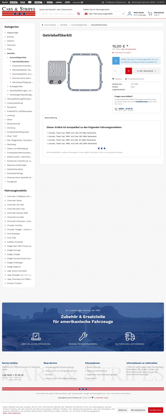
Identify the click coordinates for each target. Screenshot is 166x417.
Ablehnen (122, 410)
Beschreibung (51, 118)
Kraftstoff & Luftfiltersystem (19, 111)
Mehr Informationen (12, 413)
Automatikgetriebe (18, 57)
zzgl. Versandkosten (128, 49)
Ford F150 (11, 238)
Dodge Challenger (15, 263)
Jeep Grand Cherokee (17, 271)
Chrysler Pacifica (14, 225)
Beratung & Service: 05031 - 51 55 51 (146, 2)
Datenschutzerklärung (96, 371)
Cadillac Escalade (15, 242)
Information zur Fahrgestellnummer (61, 371)
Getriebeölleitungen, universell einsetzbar (21, 91)
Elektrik (10, 41)
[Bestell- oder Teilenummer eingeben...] (60, 13)
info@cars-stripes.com (114, 2)
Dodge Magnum (14, 267)
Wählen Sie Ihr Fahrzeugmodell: (96, 9)
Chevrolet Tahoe (14, 200)
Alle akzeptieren (138, 410)
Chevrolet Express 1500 (17, 213)
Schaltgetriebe (16, 86)
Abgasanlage (12, 33)
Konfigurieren (156, 410)
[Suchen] (78, 13)
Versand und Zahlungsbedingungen (61, 378)
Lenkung (11, 115)
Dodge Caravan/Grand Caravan (20, 258)
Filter (9, 49)
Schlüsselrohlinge (15, 173)
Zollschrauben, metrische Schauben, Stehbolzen (20, 157)
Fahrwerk (11, 45)
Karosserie (11, 107)
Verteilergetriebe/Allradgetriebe (21, 95)
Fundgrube (12, 182)
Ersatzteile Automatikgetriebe (22, 66)
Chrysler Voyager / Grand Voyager (20, 229)
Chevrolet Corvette (15, 217)
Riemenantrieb (13, 124)
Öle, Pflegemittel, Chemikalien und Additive (20, 140)
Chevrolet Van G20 (15, 205)
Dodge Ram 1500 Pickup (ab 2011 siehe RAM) (20, 246)
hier (146, 374)
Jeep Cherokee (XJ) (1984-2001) (20, 279)
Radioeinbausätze (15, 169)
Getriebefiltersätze (20, 62)
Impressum (91, 378)
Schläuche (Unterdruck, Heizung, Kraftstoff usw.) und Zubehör (20, 161)
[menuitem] (136, 13)
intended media (102, 398)
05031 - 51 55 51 (126, 109)
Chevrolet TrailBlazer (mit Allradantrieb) (20, 196)
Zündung (11, 128)
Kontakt (48, 375)
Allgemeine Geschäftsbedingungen (101, 375)
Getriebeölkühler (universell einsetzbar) (22, 74)
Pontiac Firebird (14, 283)
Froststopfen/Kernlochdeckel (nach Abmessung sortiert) (20, 153)
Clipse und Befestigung (17, 148)
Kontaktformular (142, 102)
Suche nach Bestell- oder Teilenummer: (55, 9)
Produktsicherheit (134, 79)
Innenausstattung (15, 103)
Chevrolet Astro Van (16, 209)
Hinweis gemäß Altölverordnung (59, 367)
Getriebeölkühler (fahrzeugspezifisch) (22, 70)
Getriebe (11, 53)
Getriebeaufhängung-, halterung (22, 82)
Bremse (10, 37)
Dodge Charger (13, 254)
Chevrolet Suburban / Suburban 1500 (20, 221)
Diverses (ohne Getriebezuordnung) (22, 78)
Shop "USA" (12, 136)
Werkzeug (11, 144)
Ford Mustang (13, 234)
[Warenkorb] (156, 13)
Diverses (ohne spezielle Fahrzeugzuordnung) (20, 177)
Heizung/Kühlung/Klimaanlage (20, 99)
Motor (9, 119)
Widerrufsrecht (93, 367)
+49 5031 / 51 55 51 (12, 375)
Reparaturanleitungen (17, 165)
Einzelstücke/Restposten (18, 132)
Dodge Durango (14, 250)
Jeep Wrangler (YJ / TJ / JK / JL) (20, 275)
